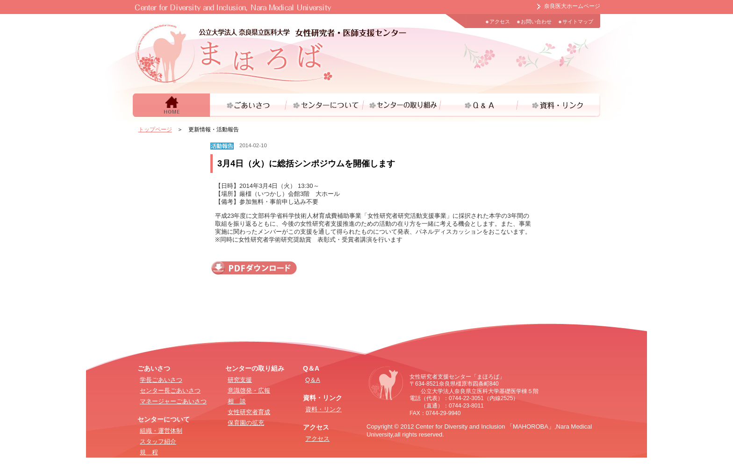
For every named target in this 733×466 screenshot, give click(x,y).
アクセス (499, 21)
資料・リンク (323, 409)
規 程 (149, 452)
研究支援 (240, 379)
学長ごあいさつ (161, 379)
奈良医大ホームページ (572, 6)
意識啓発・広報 (249, 390)
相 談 (237, 401)
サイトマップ (577, 21)
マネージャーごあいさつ (173, 401)
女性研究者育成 (249, 412)
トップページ (155, 129)
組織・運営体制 (161, 430)
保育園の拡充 (246, 422)
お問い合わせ (536, 21)
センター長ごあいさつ (170, 390)
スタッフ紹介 (158, 441)
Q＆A (312, 379)
